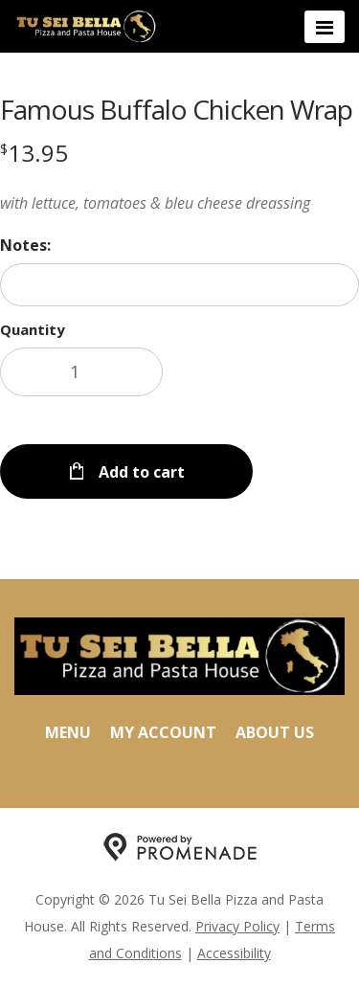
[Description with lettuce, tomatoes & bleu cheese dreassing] (179, 203)
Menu (68, 732)
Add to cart (140, 471)
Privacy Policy (237, 926)
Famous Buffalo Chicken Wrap (176, 109)
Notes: (25, 245)
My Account (163, 732)
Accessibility (234, 953)
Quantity (32, 329)
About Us (275, 732)
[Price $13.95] (34, 152)
